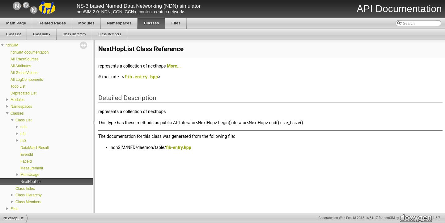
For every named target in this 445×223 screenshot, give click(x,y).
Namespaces (21, 106)
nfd (23, 134)
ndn (23, 127)
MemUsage (29, 175)
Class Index (25, 188)
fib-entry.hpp (141, 77)
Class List (23, 120)
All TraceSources (25, 59)
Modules (17, 100)
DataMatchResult (34, 148)
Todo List (18, 86)
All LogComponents (27, 79)
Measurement (31, 168)
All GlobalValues (24, 73)
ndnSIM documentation (30, 52)
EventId (26, 154)
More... (174, 65)
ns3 (23, 140)
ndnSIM (12, 45)
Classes (17, 113)
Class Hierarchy (28, 195)
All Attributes (21, 66)
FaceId (26, 161)
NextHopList (30, 182)
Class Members (28, 202)
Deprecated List (23, 93)
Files (14, 209)
